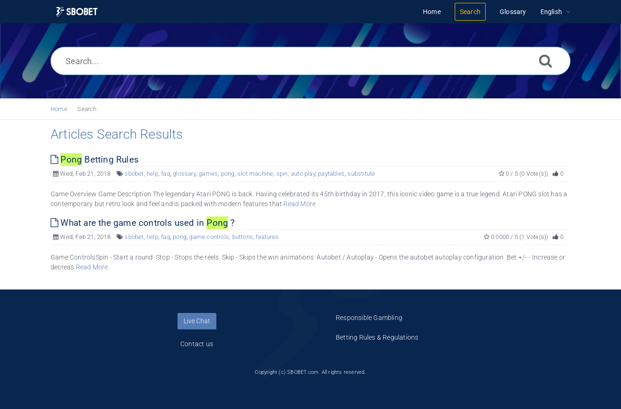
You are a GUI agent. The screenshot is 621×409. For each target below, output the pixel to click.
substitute (361, 173)
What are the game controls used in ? (143, 222)
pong (228, 173)
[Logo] (77, 12)
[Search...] (310, 61)
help (152, 173)
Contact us (196, 344)
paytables (331, 173)
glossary (184, 173)
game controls (209, 236)
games (208, 173)
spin (282, 173)
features (267, 236)
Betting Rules (95, 159)
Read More (299, 204)
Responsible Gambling (369, 317)
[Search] (545, 61)
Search (86, 108)
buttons (242, 236)
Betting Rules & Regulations (377, 337)
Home (59, 108)
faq (165, 173)
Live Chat (197, 321)
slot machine (255, 173)
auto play (303, 173)
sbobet (134, 173)
